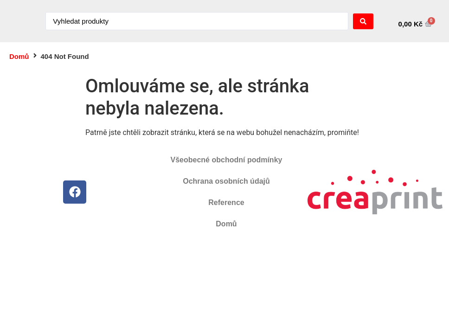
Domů (19, 56)
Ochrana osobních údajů (226, 181)
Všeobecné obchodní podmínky (226, 160)
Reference (226, 202)
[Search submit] (363, 21)
